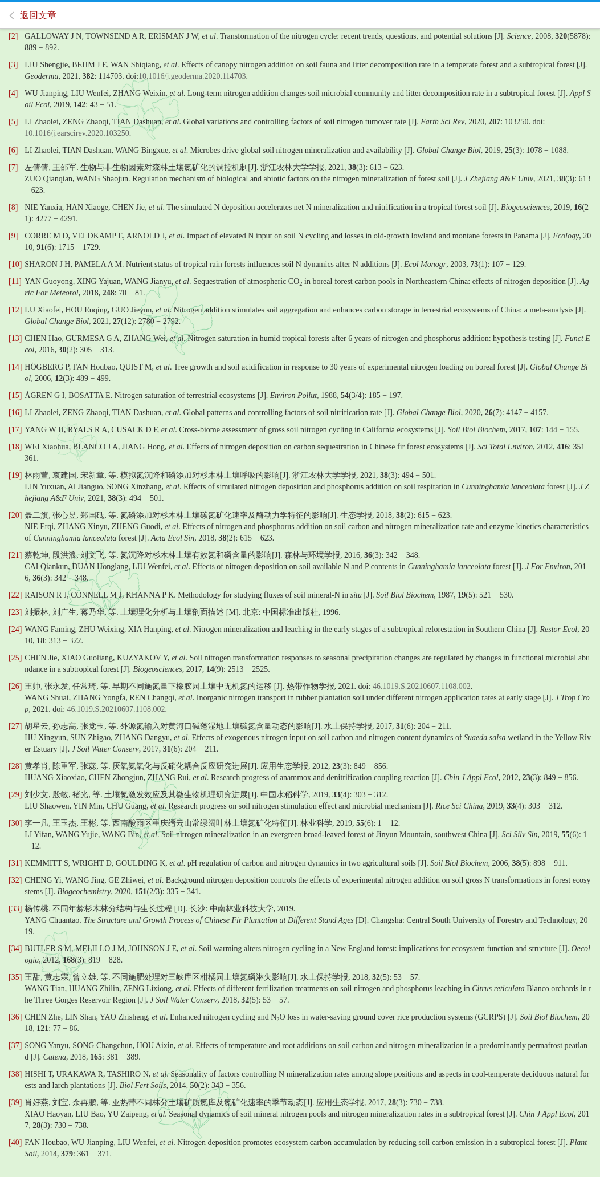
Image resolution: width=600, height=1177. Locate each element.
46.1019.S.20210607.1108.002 (422, 686)
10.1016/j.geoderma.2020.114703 (192, 76)
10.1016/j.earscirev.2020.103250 (77, 133)
